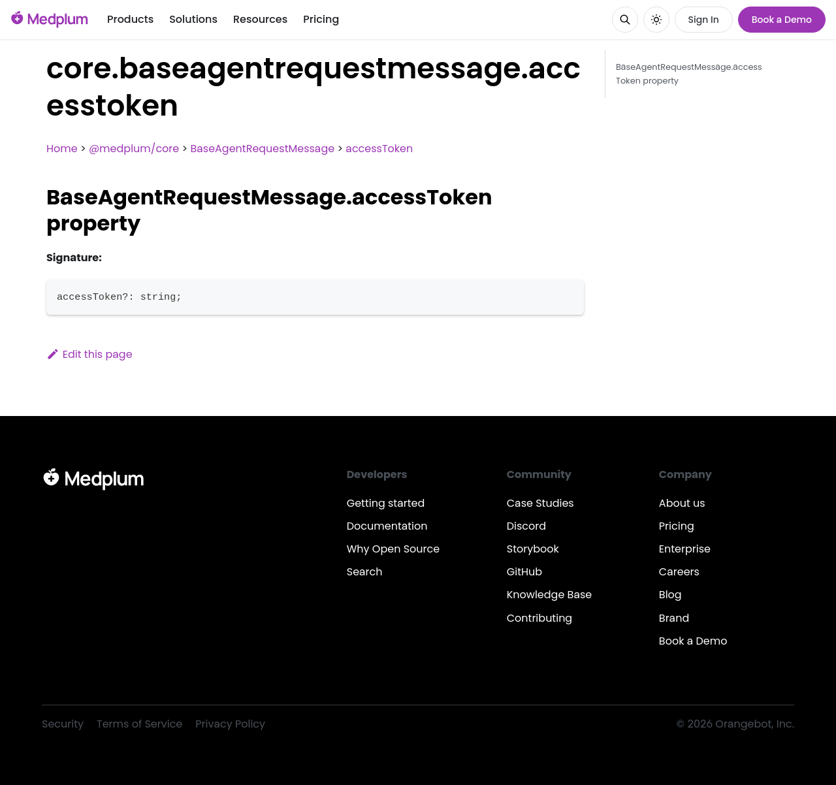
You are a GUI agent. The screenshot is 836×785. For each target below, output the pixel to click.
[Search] (625, 20)
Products (130, 19)
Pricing (321, 19)
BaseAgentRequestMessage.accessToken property (689, 73)
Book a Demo (782, 19)
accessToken (379, 148)
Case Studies (540, 503)
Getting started (386, 503)
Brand (674, 618)
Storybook (533, 548)
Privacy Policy (230, 723)
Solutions (193, 19)
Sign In (703, 19)
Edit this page (89, 354)
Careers (679, 571)
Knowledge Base (549, 594)
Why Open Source (393, 548)
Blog (670, 594)
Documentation (387, 526)
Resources (260, 19)
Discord (526, 526)
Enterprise (685, 548)
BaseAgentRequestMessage (262, 148)
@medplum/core (134, 148)
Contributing (539, 618)
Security (63, 723)
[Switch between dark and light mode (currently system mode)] (656, 20)
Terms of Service (139, 723)
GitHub (524, 571)
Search (365, 571)
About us (682, 503)
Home (62, 148)
